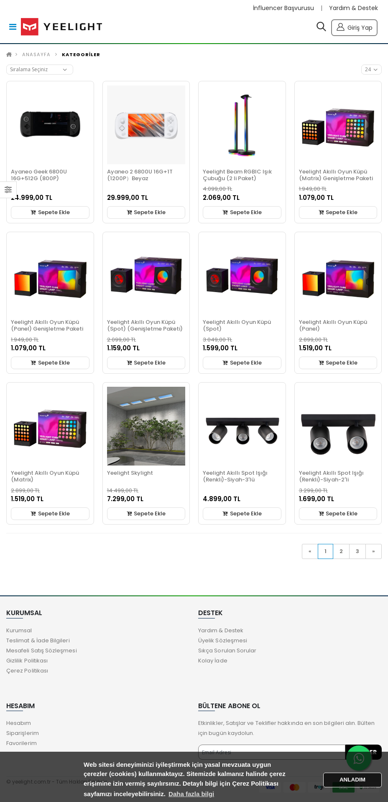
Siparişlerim (22, 733)
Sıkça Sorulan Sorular (227, 651)
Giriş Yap (354, 27)
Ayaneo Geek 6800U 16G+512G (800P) (39, 175)
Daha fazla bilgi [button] (191, 793)
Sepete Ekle (50, 212)
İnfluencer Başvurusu (283, 8)
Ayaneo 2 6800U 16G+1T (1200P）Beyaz (140, 175)
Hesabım (18, 723)
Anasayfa (36, 54)
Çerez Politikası (27, 671)
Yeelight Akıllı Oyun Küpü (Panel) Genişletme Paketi (47, 325)
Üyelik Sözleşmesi (222, 640)
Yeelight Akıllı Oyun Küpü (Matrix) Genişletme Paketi (336, 175)
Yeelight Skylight (130, 473)
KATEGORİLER (81, 54)
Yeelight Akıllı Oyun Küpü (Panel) (333, 325)
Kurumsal (19, 630)
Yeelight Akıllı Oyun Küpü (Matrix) (45, 476)
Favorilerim (21, 743)
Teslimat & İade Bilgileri (38, 640)
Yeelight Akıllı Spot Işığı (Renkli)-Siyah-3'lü (235, 476)
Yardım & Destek (353, 8)
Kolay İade (212, 661)
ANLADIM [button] (352, 779)
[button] (321, 28)
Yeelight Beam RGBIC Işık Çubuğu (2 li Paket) (237, 175)
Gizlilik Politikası (27, 661)
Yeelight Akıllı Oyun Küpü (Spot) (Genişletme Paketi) (145, 325)
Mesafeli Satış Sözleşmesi (41, 651)
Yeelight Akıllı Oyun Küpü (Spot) (237, 325)
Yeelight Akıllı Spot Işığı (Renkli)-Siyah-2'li (331, 476)
